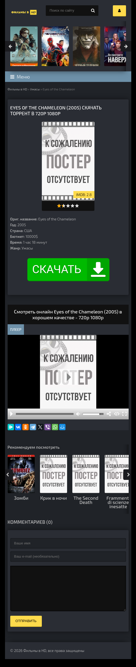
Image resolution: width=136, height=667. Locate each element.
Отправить (26, 629)
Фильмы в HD (17, 89)
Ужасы (35, 89)
